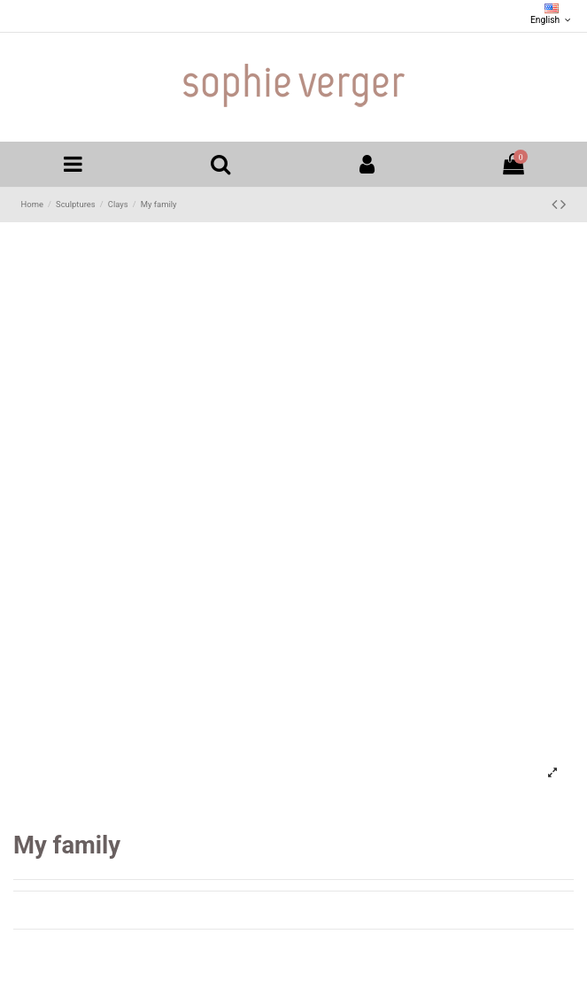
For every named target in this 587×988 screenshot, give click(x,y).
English (552, 15)
